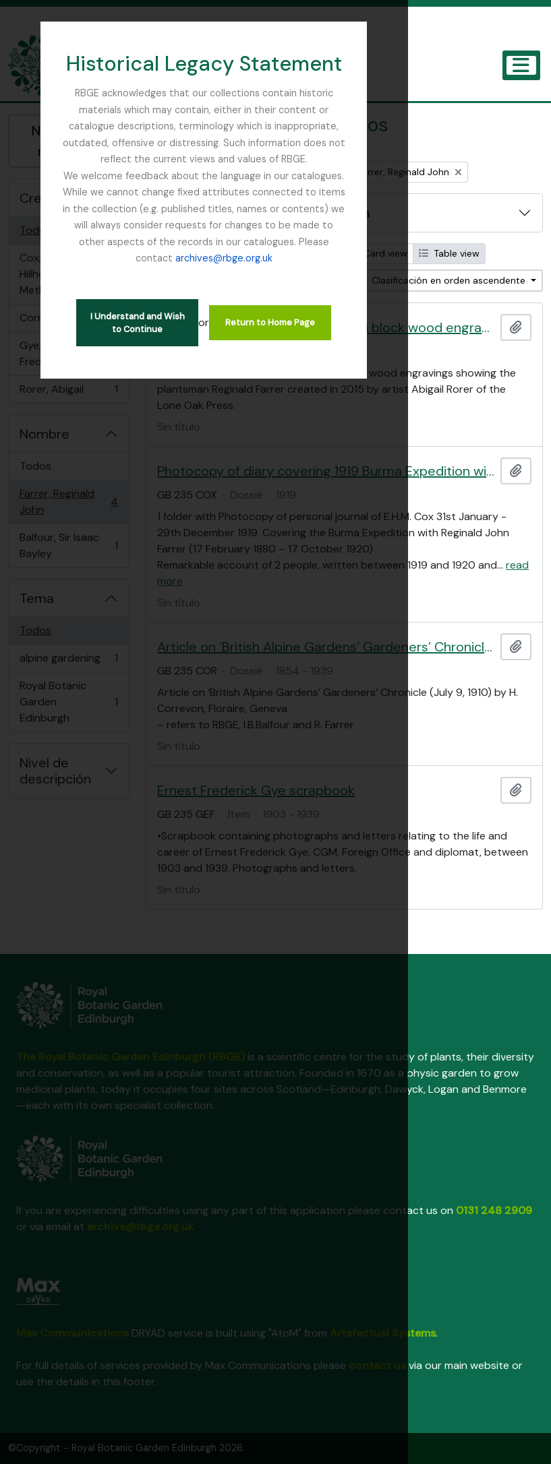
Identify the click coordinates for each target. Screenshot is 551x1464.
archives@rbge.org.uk (387, 209)
